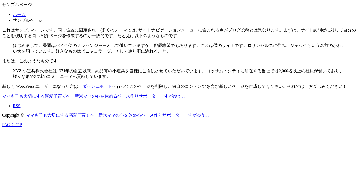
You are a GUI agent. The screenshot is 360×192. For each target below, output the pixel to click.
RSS (16, 105)
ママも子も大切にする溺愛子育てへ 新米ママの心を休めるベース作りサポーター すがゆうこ (94, 96)
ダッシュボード (97, 86)
